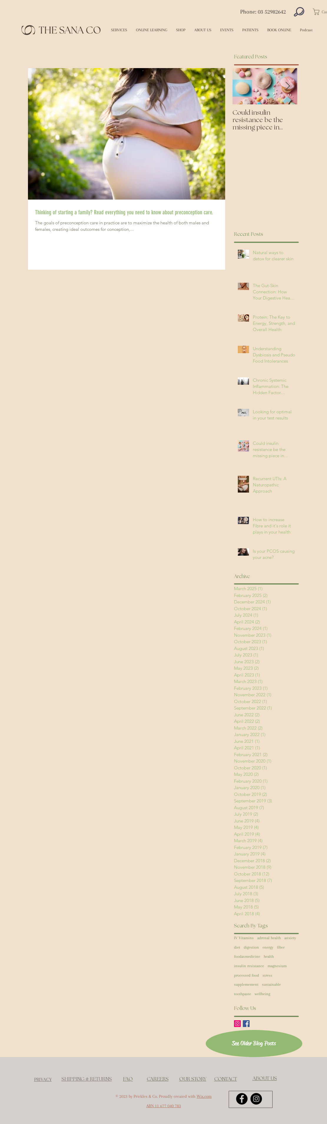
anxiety (290, 938)
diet (237, 947)
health (269, 956)
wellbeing (262, 994)
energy (268, 947)
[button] (119, 30)
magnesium (277, 966)
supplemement (246, 984)
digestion (251, 947)
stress (267, 975)
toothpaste (242, 994)
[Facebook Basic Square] (246, 1023)
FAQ (128, 1079)
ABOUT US (265, 1078)
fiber (281, 947)
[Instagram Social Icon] (237, 1023)
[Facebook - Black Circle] (242, 1099)
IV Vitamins (244, 938)
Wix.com (204, 1096)
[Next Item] (288, 86)
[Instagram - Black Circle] (256, 1099)
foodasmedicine (247, 956)
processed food (246, 975)
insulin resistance (249, 966)
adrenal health (269, 938)
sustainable (271, 984)
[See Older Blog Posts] (254, 1043)
